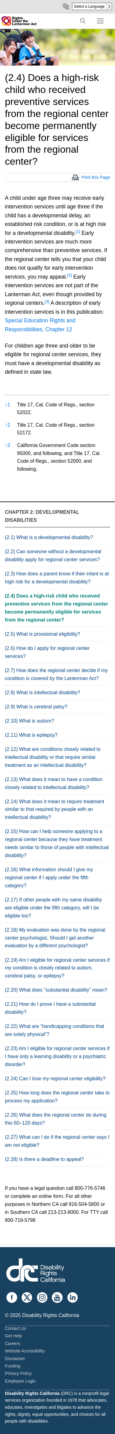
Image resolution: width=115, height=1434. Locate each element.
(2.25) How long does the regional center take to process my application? (57, 1096)
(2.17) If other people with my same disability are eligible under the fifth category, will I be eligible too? (53, 907)
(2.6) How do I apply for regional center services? (47, 652)
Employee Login (20, 1381)
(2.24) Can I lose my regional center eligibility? (55, 1078)
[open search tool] (83, 21)
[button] (77, 233)
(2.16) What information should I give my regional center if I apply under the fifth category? (49, 877)
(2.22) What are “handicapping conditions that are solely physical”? (54, 1030)
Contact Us (15, 1328)
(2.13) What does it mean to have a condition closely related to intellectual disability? (53, 783)
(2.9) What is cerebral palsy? (36, 706)
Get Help (13, 1335)
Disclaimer (15, 1358)
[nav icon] (100, 20)
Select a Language (89, 6)
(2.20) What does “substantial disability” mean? (56, 990)
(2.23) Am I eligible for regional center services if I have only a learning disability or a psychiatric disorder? (57, 1056)
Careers (12, 1343)
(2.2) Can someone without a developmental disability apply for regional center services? (53, 555)
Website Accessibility (25, 1350)
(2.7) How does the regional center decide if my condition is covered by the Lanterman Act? (56, 674)
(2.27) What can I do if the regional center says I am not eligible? (57, 1141)
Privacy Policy (18, 1373)
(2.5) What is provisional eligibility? (42, 634)
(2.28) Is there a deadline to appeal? (44, 1159)
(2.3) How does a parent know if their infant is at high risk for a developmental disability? (57, 577)
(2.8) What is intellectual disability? (42, 692)
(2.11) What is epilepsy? (31, 735)
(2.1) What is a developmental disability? (49, 537)
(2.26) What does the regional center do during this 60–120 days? (55, 1119)
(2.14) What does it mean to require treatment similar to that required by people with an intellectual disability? (54, 809)
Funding (13, 1366)
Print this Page (95, 177)
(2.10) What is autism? (29, 720)
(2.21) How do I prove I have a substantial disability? (50, 1008)
